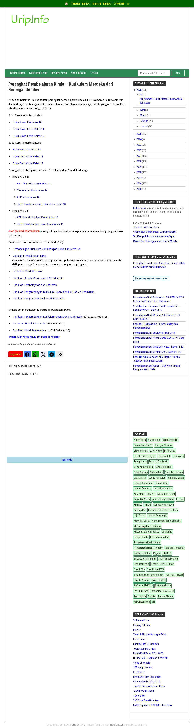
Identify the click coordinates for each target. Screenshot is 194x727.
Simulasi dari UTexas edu (146, 643)
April (142, 109)
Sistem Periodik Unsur (162, 564)
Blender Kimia (141, 450)
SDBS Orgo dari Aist (143, 667)
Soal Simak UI (159, 580)
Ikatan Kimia (162, 483)
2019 (139, 166)
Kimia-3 (147, 504)
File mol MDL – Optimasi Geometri (150, 658)
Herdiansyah (116, 724)
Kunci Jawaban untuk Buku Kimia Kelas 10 (41, 204)
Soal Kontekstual (174, 574)
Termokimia (140, 596)
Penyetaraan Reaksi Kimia (147, 542)
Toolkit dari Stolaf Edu (144, 648)
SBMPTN (167, 553)
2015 (139, 189)
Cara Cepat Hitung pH (144, 456)
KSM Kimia (139, 493)
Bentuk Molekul (170, 439)
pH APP (137, 629)
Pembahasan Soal (159, 537)
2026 (139, 90)
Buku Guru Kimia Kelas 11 (28, 156)
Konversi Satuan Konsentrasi (163, 510)
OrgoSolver (139, 672)
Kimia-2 (138, 504)
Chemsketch (164, 456)
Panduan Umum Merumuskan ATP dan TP (38, 278)
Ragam (157, 553)
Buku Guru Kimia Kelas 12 (28, 163)
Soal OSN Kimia (142, 580)
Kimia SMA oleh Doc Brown (147, 676)
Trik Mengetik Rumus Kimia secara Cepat (153, 236)
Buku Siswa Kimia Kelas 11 (28, 129)
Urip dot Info (78, 724)
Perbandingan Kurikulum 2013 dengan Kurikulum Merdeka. (47, 249)
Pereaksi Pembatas (175, 547)
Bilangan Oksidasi (164, 445)
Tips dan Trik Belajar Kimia (146, 227)
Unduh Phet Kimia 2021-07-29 (148, 653)
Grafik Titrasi (140, 477)
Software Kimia (163, 585)
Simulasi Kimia (59, 73)
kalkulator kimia (142, 601)
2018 (139, 172)
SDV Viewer (139, 695)
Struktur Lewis (141, 591)
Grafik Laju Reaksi (174, 472)
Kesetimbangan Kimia (163, 499)
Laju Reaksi (140, 515)
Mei (142, 94)
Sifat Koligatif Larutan (145, 558)
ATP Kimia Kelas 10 (28, 197)
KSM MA (151, 493)
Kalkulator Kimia (38, 73)
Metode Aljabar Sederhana (147, 526)
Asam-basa (140, 439)
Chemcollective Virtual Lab (146, 681)
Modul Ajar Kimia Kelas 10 (32, 190)
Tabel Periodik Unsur (143, 691)
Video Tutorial (78, 73)
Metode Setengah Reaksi (146, 531)
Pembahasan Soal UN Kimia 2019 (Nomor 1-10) (157, 351)
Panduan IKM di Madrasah (28, 330)
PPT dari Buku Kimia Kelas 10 (34, 183)
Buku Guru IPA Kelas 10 (27, 149)
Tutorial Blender (166, 596)
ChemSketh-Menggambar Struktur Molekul (154, 231)
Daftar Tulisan (18, 73)
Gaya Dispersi (141, 472)
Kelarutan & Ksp (142, 499)
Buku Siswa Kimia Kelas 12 (28, 136)
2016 (139, 183)
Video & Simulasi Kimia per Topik (149, 634)
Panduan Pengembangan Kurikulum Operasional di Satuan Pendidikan (53, 292)
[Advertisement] (124, 42)
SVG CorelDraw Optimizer (146, 700)
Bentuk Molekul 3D (143, 445)
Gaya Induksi (156, 472)
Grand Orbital (139, 639)
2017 (139, 178)
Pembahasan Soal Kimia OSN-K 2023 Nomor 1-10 (158, 346)
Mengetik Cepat (142, 520)
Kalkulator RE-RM (166, 493)
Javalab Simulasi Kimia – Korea (149, 686)
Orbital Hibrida (141, 537)
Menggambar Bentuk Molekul (166, 520)
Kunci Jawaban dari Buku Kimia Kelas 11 (40, 224)
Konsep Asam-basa (163, 504)
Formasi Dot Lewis (158, 461)
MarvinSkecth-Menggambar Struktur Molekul (155, 241)
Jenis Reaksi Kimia (162, 488)
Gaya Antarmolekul (143, 466)
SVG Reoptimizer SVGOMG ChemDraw (152, 705)
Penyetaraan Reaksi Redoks (148, 547)
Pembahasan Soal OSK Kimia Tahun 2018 (154, 332)
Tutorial (152, 596)
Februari (144, 121)
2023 (139, 144)
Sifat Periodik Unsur (168, 558)
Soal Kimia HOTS (155, 569)
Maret (143, 115)
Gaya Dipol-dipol (163, 466)
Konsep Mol (140, 510)
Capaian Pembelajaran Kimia (30, 255)
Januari (144, 126)
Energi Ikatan (140, 461)
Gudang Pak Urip (141, 625)
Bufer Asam (156, 450)
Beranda (67, 459)
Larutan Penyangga (157, 515)
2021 (139, 155)
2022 (139, 150)
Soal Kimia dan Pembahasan (148, 574)
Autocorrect (154, 439)
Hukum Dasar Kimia (144, 483)
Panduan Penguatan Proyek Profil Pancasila (38, 298)
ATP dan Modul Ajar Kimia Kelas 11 (37, 217)
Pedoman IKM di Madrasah (29, 323)
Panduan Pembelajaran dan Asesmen (35, 285)
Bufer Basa (169, 450)
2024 (139, 139)
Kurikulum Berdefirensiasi (28, 271)
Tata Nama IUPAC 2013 (162, 591)
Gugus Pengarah (157, 477)
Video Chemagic (141, 662)
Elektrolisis (178, 456)
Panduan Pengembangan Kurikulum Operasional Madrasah (47, 316)
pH (153, 601)
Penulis (94, 73)
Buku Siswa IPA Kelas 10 (27, 122)
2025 (139, 133)
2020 (139, 161)
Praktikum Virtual (142, 553)
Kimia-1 (180, 499)
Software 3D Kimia (143, 585)
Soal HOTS (139, 569)
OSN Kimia (167, 531)
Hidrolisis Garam (176, 477)
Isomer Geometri (142, 488)
